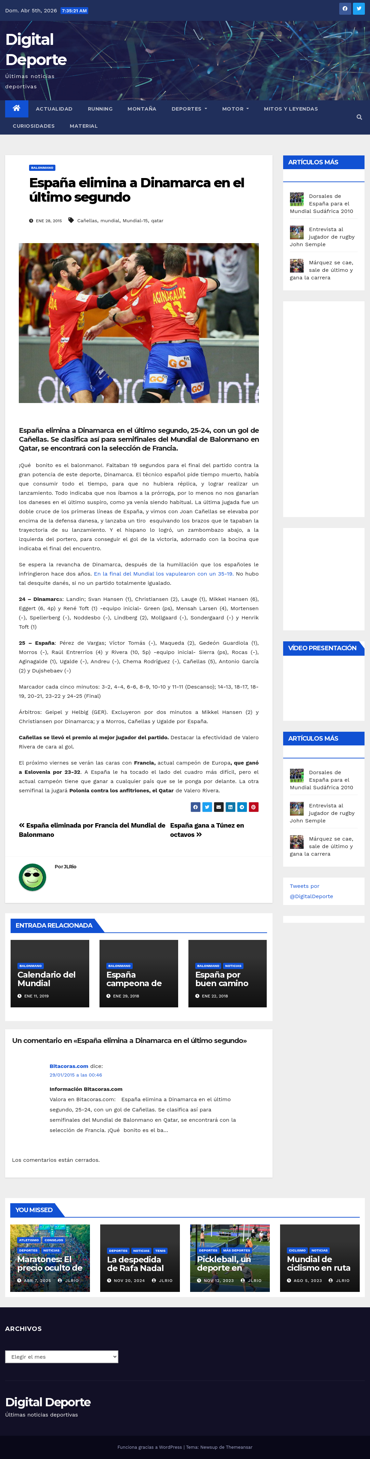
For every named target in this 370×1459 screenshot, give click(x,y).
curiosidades (34, 126)
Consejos (53, 1240)
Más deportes (236, 1250)
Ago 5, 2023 (308, 1280)
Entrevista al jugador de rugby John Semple (322, 237)
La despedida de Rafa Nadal (135, 1264)
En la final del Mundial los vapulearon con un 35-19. (164, 573)
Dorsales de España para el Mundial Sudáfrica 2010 (322, 203)
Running (100, 109)
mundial (110, 220)
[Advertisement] (330, 407)
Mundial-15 (135, 220)
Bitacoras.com (69, 1066)
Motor (235, 109)
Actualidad (54, 109)
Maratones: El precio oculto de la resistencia (49, 1267)
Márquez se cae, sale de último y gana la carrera (322, 270)
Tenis (160, 1251)
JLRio (70, 867)
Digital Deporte (48, 1402)
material (84, 126)
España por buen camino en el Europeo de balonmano (224, 987)
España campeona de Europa (134, 983)
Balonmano (42, 167)
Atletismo (29, 1240)
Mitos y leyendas (291, 109)
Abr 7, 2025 (37, 1280)
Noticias (233, 966)
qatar (157, 220)
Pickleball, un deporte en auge (224, 1267)
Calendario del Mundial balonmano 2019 (46, 987)
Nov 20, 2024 (129, 1280)
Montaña (142, 109)
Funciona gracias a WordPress (150, 1447)
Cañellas (87, 220)
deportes (28, 1250)
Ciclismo (297, 1250)
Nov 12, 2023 (219, 1280)
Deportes (189, 109)
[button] (359, 117)
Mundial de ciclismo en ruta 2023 (319, 1267)
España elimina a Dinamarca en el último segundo (136, 190)
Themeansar (239, 1447)
